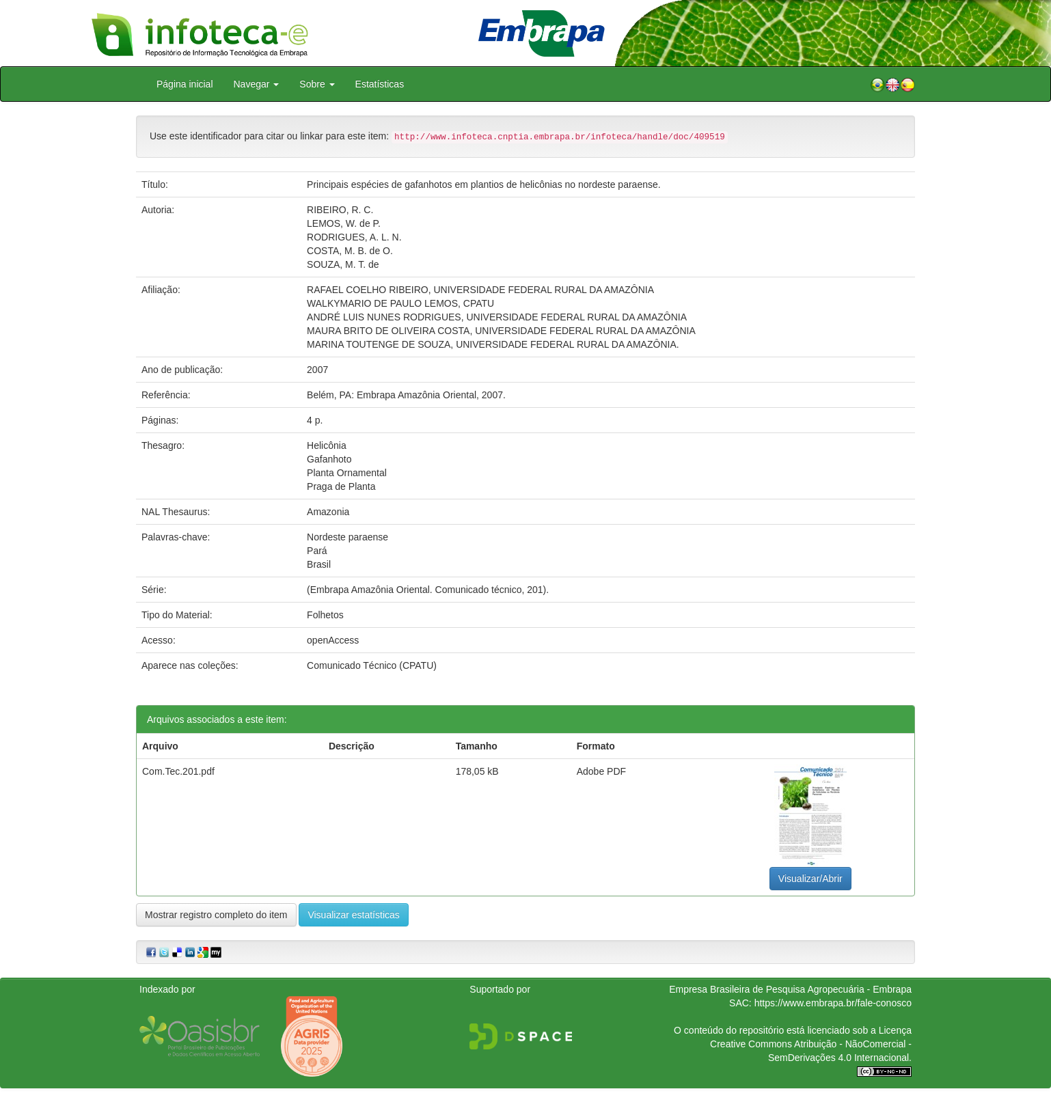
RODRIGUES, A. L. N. (354, 237)
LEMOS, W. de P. (344, 223)
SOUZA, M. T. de (343, 264)
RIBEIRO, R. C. (340, 209)
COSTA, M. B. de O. (350, 250)
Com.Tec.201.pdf (178, 771)
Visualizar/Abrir (810, 878)
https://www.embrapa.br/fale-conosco (833, 1002)
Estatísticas (380, 84)
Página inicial (184, 84)
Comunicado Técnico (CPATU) (372, 665)
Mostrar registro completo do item (216, 914)
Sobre (316, 84)
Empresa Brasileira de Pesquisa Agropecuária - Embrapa (790, 989)
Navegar (256, 84)
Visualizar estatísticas (353, 914)
